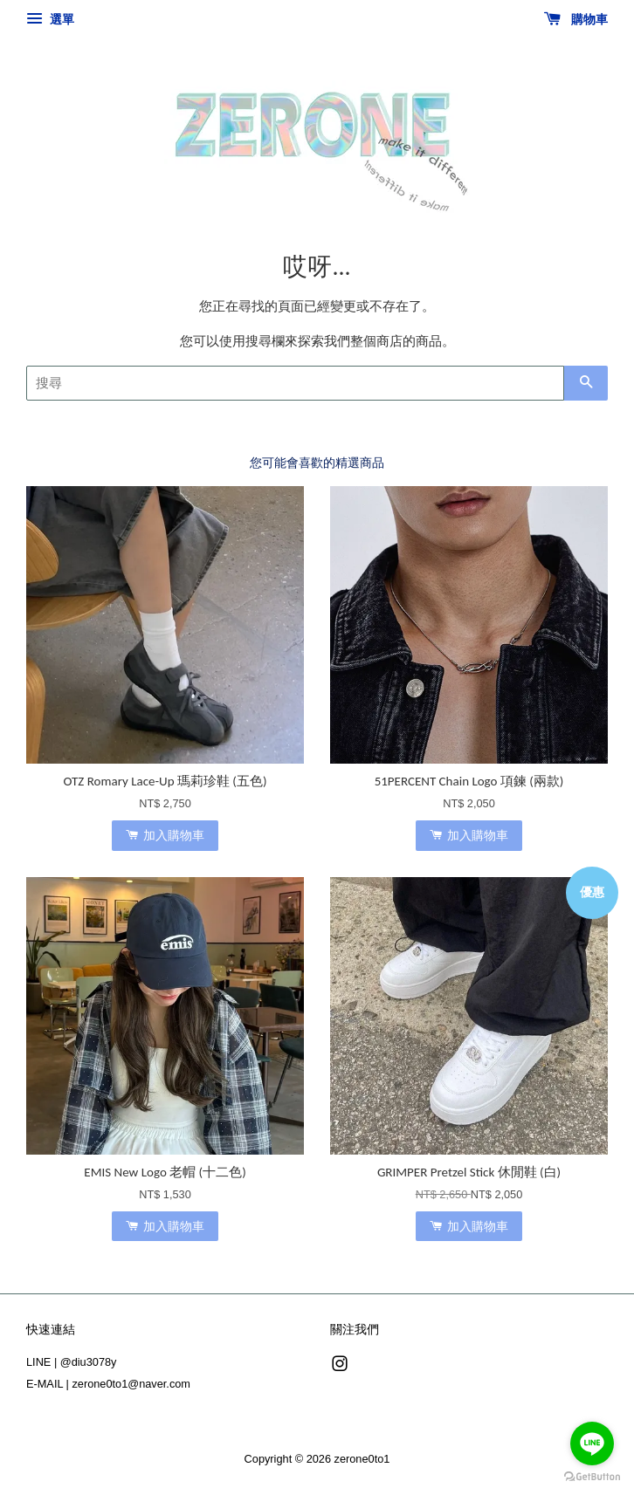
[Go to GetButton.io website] (592, 1477)
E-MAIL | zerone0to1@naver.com (108, 1383)
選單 (50, 19)
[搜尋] (295, 383)
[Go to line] (592, 1443)
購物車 (576, 19)
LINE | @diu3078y (71, 1361)
